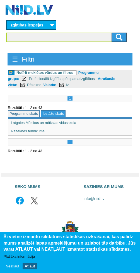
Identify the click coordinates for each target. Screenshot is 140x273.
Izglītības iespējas (26, 25)
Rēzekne (34, 85)
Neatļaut (12, 266)
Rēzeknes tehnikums (28, 131)
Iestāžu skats (53, 113)
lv (67, 85)
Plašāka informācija (19, 257)
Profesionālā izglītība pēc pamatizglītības (62, 79)
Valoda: (49, 85)
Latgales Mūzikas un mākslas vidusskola (43, 123)
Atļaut (30, 266)
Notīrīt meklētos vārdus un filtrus (44, 72)
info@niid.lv (94, 198)
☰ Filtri (23, 59)
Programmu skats (23, 113)
